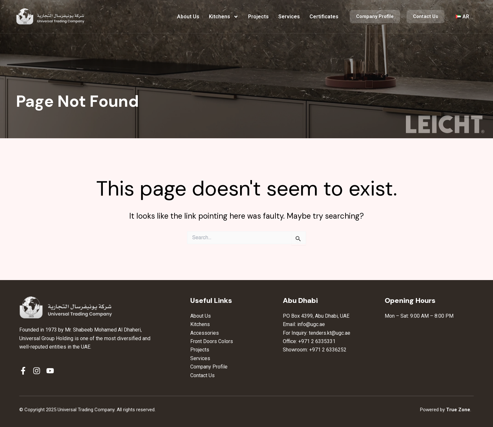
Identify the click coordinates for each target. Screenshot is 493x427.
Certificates (323, 17)
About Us (188, 17)
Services (289, 17)
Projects (258, 17)
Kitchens (223, 17)
